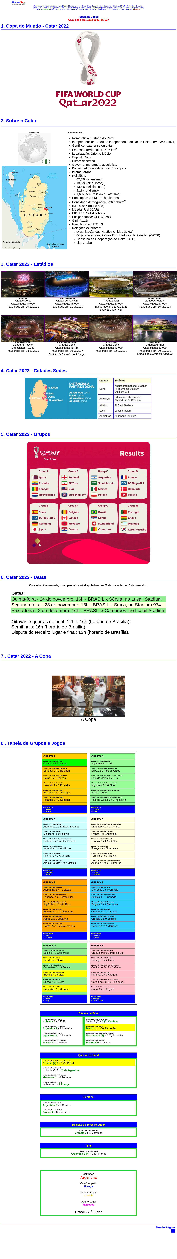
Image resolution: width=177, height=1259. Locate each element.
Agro (35, 6)
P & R (123, 6)
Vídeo (39, 9)
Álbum (47, 6)
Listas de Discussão (58, 9)
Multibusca (46, 9)
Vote (141, 8)
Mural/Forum (83, 9)
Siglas (109, 8)
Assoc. (65, 6)
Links (62, 8)
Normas (74, 8)
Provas (122, 9)
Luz (109, 9)
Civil (78, 6)
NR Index (81, 8)
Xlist (136, 8)
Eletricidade (102, 9)
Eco (100, 6)
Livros (68, 8)
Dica (89, 6)
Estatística (116, 6)
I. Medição (92, 9)
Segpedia (102, 8)
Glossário (139, 6)
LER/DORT (38, 8)
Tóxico (121, 8)
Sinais (115, 8)
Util (133, 8)
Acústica (53, 6)
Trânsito (127, 8)
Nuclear (89, 8)
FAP (133, 6)
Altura (60, 6)
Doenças (95, 6)
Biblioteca (72, 6)
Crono (84, 6)
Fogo (128, 6)
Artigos (40, 6)
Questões (56, 8)
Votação (128, 9)
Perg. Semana (72, 9)
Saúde (95, 8)
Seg (49, 8)
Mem (45, 8)
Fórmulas (115, 9)
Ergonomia (107, 6)
